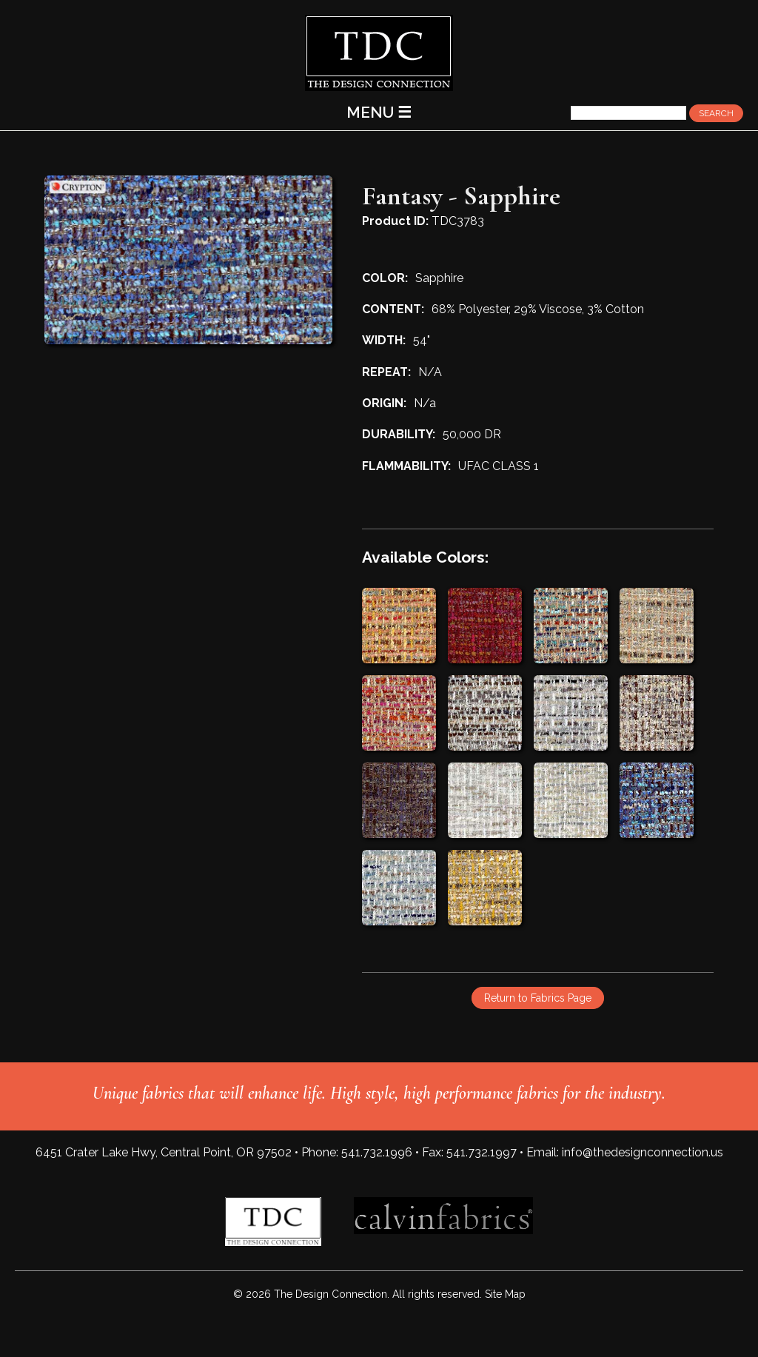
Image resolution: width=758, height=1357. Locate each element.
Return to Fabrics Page (537, 998)
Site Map (505, 1294)
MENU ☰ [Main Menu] (379, 112)
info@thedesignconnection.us (642, 1152)
